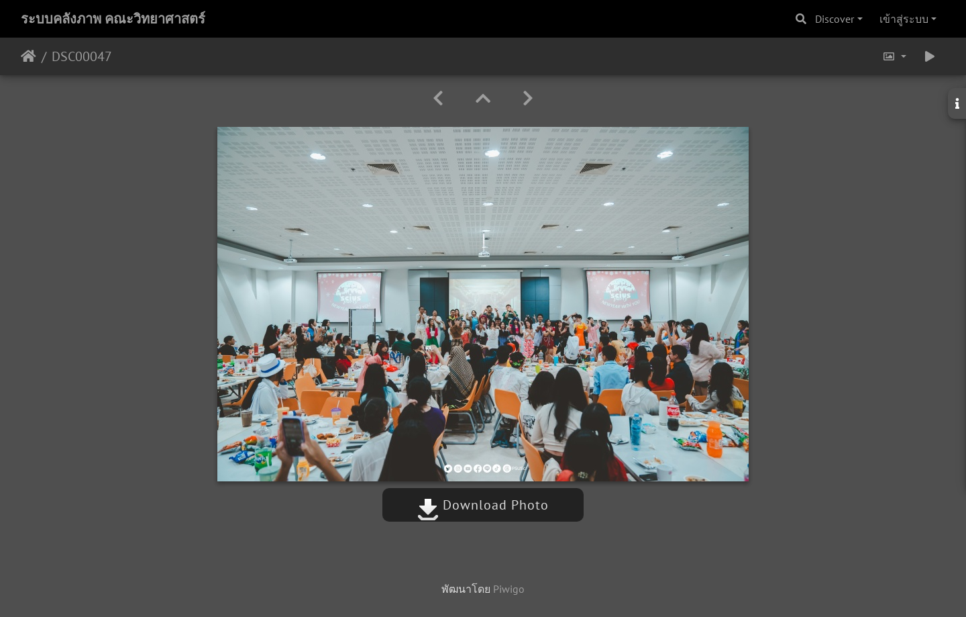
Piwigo (509, 589)
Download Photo (483, 505)
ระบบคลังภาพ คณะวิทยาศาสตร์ (113, 19)
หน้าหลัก (28, 56)
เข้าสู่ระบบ (903, 19)
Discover (834, 19)
